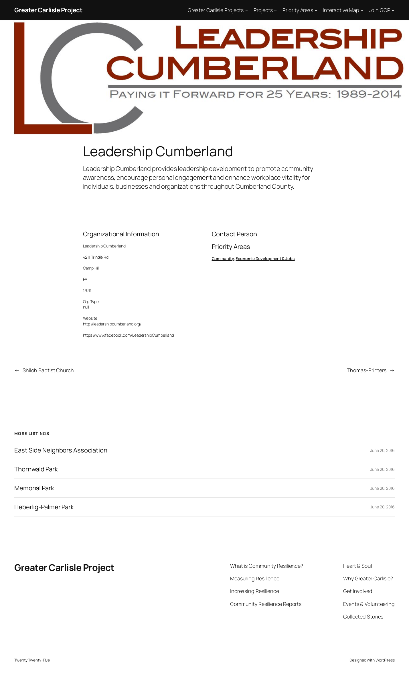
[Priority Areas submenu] (316, 10)
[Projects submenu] (275, 10)
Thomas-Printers (367, 370)
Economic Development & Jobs (265, 258)
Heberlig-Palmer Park (44, 507)
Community (223, 258)
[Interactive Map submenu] (362, 10)
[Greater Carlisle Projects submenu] (246, 10)
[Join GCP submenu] (393, 10)
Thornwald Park (36, 469)
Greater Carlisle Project (48, 10)
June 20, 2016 (382, 450)
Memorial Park (34, 488)
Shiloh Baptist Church (48, 370)
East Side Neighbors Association (60, 450)
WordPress (385, 660)
